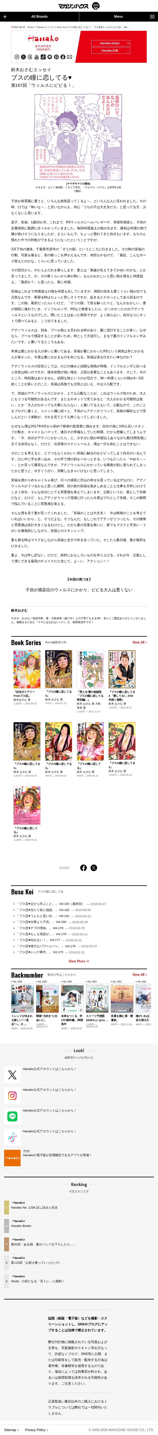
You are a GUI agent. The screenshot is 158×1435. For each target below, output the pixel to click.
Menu (134, 17)
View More (79, 961)
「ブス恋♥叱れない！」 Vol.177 (48, 940)
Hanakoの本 (115, 50)
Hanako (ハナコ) (45, 27)
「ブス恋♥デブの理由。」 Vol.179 (50, 928)
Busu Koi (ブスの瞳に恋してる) (72, 27)
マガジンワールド (79, 6)
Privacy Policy (35, 1430)
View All (139, 642)
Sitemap (10, 1430)
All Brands (25, 17)
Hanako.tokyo (114, 43)
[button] (143, 1003)
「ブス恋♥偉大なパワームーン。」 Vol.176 (56, 946)
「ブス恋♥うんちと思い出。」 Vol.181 (53, 916)
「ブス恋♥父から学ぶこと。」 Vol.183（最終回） (61, 903)
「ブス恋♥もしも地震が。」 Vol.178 (52, 934)
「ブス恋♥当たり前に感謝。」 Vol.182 (53, 910)
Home (30, 27)
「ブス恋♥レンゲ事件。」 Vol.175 (50, 952)
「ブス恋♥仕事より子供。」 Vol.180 (52, 922)
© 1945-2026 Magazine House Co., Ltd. (121, 1430)
